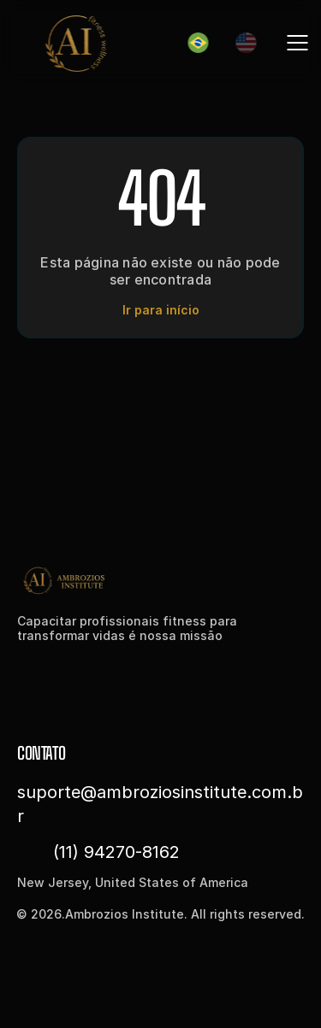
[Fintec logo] (85, 580)
